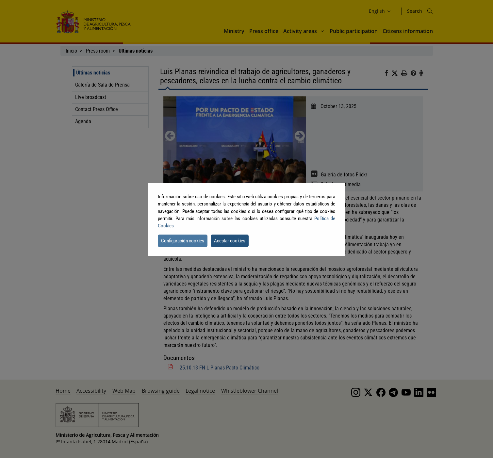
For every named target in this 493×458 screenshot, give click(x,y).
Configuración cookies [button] (182, 241)
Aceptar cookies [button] (229, 241)
